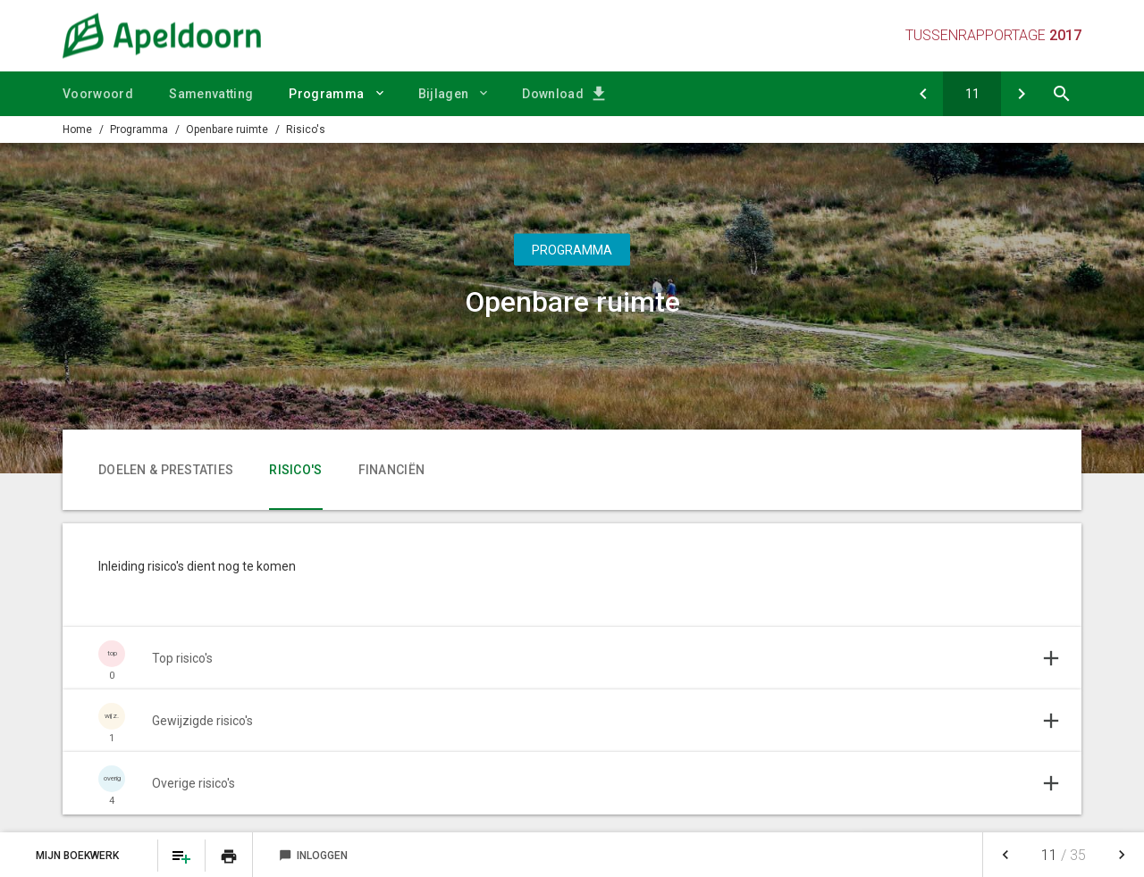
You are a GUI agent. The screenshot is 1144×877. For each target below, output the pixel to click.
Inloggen (313, 855)
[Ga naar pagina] (972, 93)
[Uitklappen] (572, 658)
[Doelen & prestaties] (923, 93)
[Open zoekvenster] (1061, 93)
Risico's (305, 129)
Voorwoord (98, 94)
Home (77, 129)
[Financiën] (1021, 93)
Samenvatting (211, 94)
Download (553, 94)
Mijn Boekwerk (79, 855)
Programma (326, 94)
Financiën (391, 470)
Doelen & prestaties (165, 470)
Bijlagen (443, 94)
